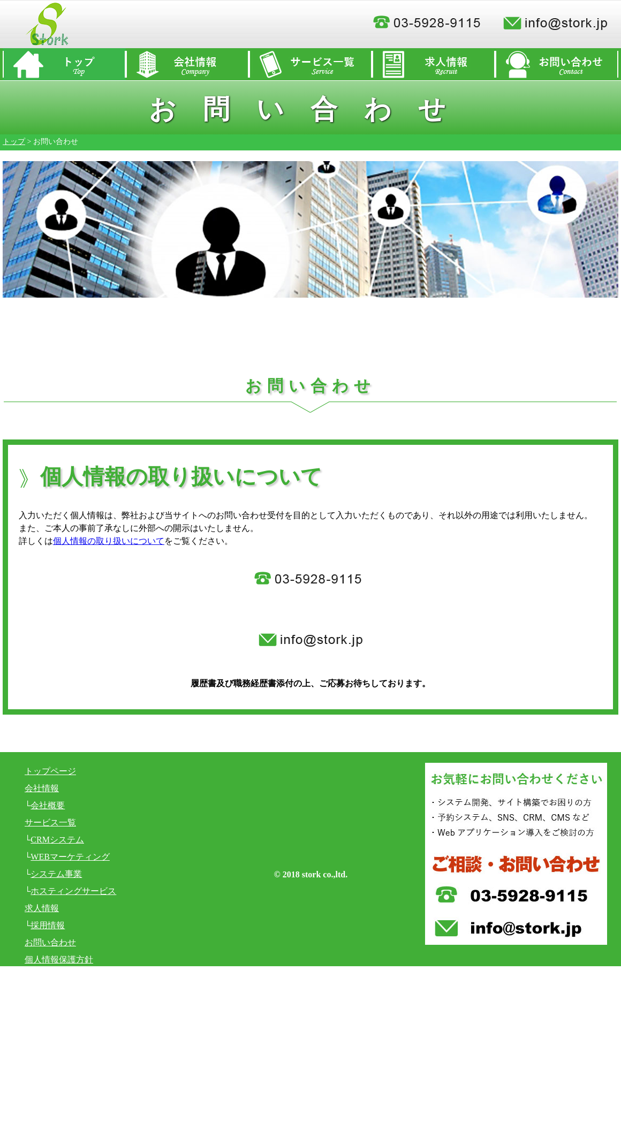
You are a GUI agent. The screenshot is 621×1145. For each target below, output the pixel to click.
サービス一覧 (50, 822)
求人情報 (42, 908)
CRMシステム (57, 839)
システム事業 (56, 873)
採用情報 (48, 925)
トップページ (50, 771)
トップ (14, 142)
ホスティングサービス (73, 891)
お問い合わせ (50, 942)
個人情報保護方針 (59, 959)
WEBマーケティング (70, 856)
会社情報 (42, 788)
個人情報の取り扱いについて (108, 540)
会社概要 (48, 805)
